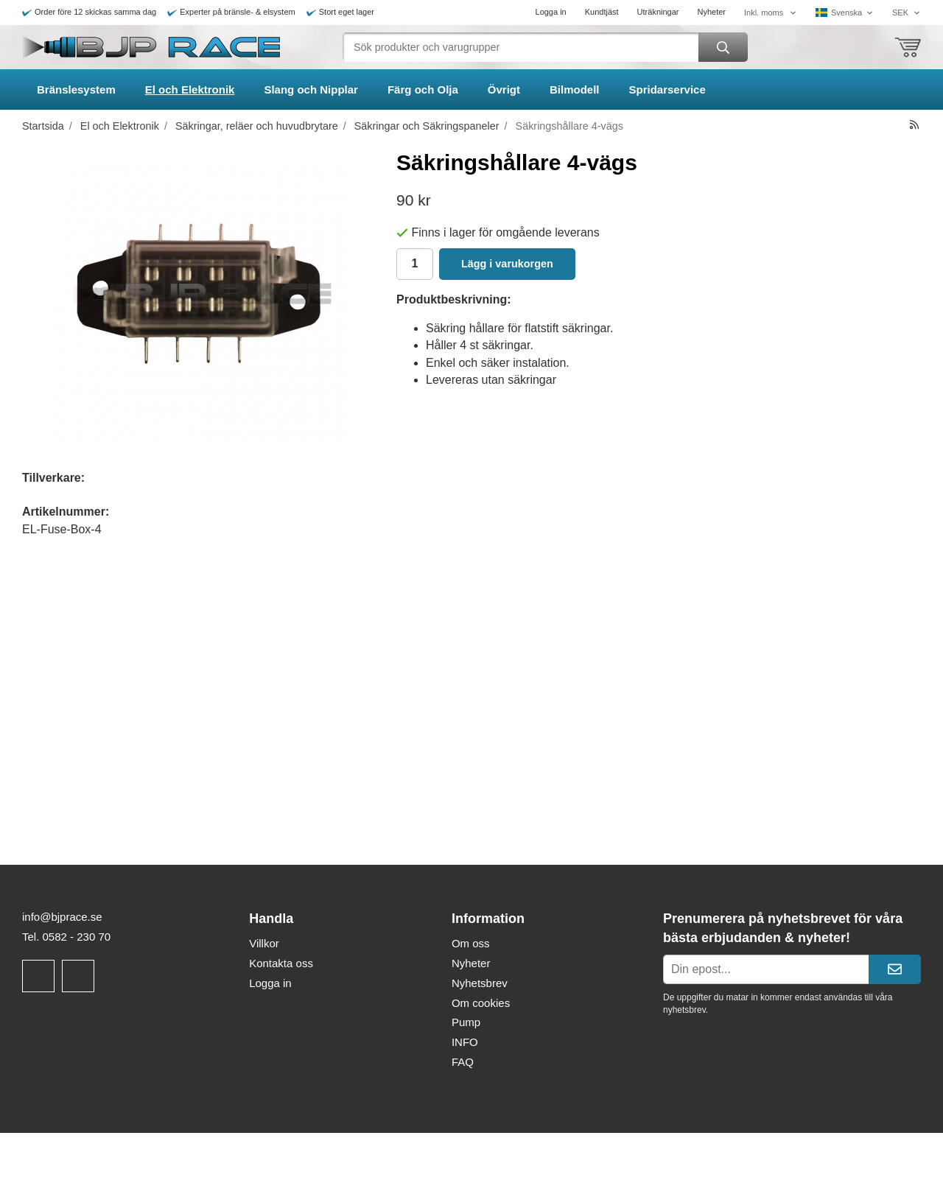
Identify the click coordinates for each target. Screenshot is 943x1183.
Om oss (471, 943)
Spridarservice (667, 89)
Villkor (264, 943)
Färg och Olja (423, 89)
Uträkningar (658, 11)
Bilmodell (575, 89)
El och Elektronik (190, 89)
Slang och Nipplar (311, 89)
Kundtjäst (602, 11)
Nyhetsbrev (480, 983)
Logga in (551, 11)
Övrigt (504, 89)
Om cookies (481, 1003)
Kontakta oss (281, 963)
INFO (465, 1042)
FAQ (463, 1062)
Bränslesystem (76, 89)
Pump (466, 1022)
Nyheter (711, 11)
